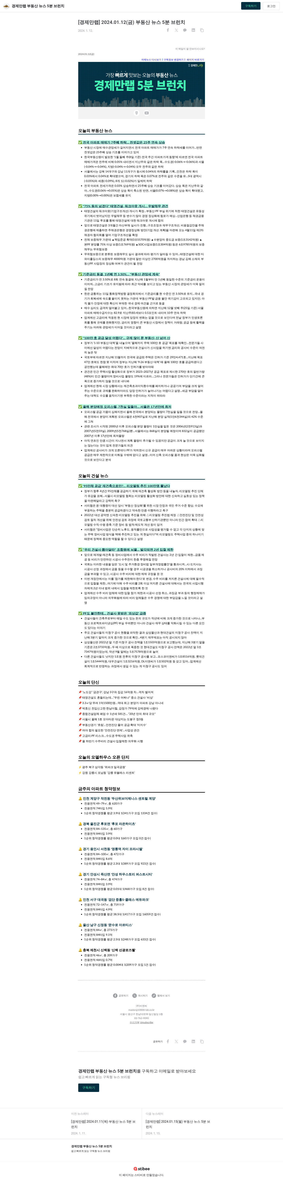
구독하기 (250, 5)
